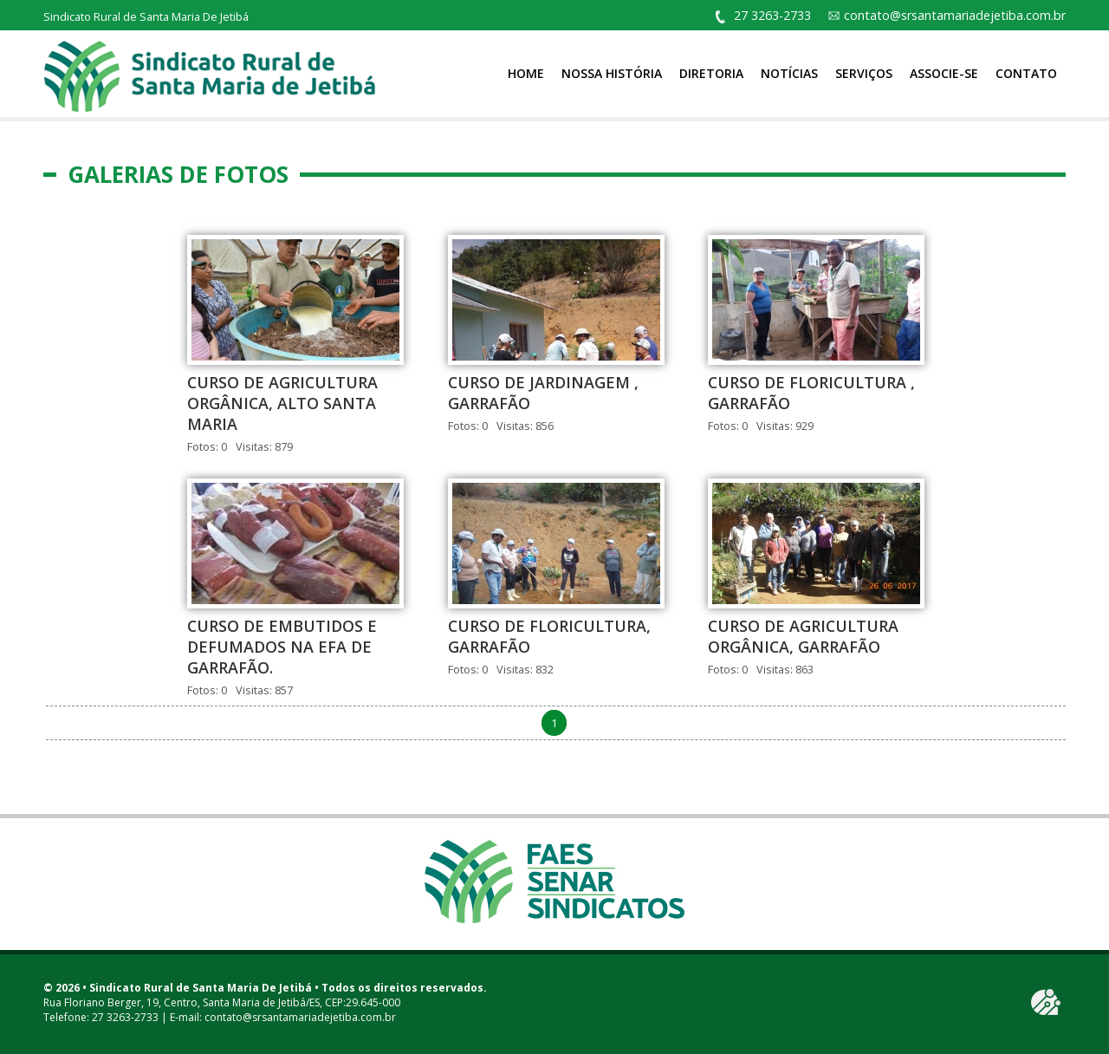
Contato (1026, 73)
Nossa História (611, 73)
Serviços (863, 73)
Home (526, 73)
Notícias (789, 73)
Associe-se (944, 73)
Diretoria (711, 73)
